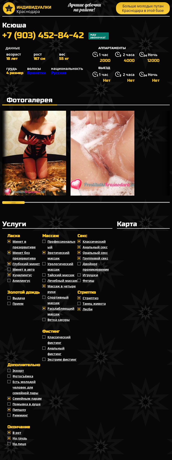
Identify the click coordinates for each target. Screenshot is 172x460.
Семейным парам (27, 398)
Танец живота (94, 303)
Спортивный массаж (58, 300)
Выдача (19, 298)
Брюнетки (36, 73)
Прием (18, 303)
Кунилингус (22, 275)
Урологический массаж (60, 267)
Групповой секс (95, 258)
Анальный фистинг (55, 351)
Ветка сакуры (58, 320)
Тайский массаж (60, 275)
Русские (58, 73)
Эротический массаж (58, 255)
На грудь (20, 438)
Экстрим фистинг (62, 359)
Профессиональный (61, 244)
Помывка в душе (27, 404)
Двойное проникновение (96, 267)
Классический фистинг (59, 340)
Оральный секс (95, 253)
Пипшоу (19, 410)
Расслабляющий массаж (60, 311)
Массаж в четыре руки (61, 289)
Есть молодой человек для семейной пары (25, 387)
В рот (17, 433)
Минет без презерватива (24, 255)
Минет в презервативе (24, 244)
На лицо (19, 444)
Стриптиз (91, 298)
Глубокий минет (26, 264)
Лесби (87, 309)
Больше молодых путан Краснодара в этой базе (143, 8)
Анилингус (21, 280)
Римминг (20, 415)
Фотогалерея (30, 100)
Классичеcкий (94, 241)
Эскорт (18, 370)
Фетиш (88, 280)
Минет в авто (24, 269)
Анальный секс (95, 247)
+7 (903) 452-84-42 (55, 36)
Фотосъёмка (23, 376)
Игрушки (90, 275)
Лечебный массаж (62, 280)
